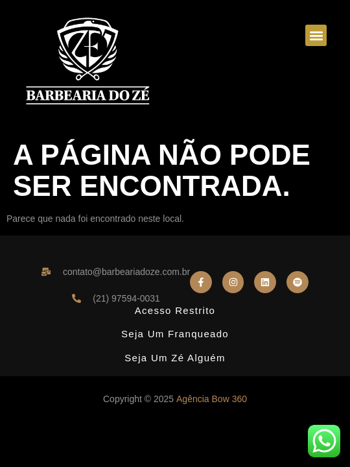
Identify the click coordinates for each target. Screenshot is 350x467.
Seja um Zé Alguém (175, 357)
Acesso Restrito (175, 310)
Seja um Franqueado (175, 333)
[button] (316, 35)
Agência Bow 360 (211, 399)
